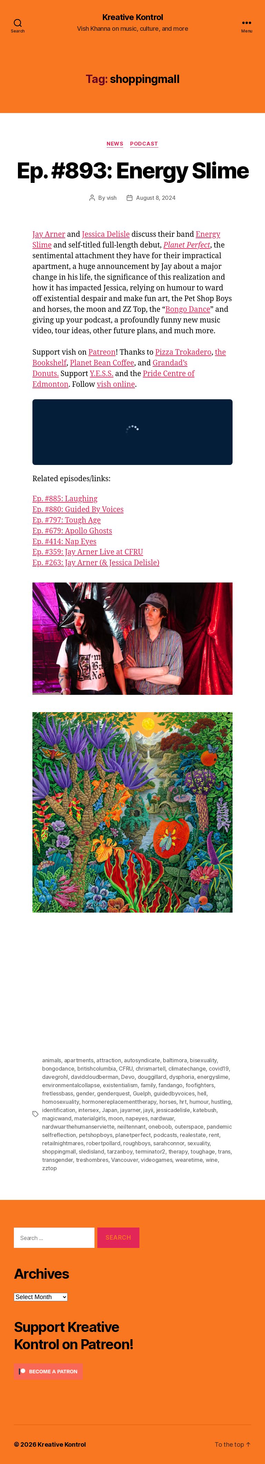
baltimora (175, 1060)
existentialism (120, 1085)
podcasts (165, 1134)
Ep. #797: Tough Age (66, 520)
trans (224, 1151)
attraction (108, 1060)
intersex (88, 1110)
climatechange (187, 1068)
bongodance (58, 1068)
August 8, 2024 (155, 197)
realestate (193, 1134)
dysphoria (181, 1076)
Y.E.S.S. (101, 374)
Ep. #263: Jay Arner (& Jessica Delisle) (95, 563)
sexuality (198, 1143)
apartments (79, 1060)
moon (115, 1118)
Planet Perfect (187, 245)
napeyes (136, 1118)
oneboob (159, 1126)
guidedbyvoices (174, 1093)
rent (214, 1134)
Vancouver (124, 1159)
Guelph (142, 1093)
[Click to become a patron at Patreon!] (76, 1371)
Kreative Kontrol (132, 17)
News (115, 144)
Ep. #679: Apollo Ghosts (72, 531)
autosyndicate (142, 1060)
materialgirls (90, 1118)
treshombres (92, 1159)
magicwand (56, 1118)
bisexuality (203, 1060)
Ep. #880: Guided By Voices (78, 509)
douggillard (152, 1076)
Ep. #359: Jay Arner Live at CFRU (87, 552)
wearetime (189, 1159)
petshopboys (95, 1134)
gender (85, 1093)
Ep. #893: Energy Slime (132, 170)
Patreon (102, 352)
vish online (116, 384)
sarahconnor (168, 1143)
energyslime (212, 1076)
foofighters (200, 1085)
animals (51, 1060)
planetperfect (133, 1134)
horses (167, 1101)
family (148, 1085)
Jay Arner (48, 234)
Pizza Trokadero (183, 352)
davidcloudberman (94, 1076)
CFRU (125, 1068)
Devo (128, 1076)
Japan (109, 1110)
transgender (57, 1159)
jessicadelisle (173, 1110)
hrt (183, 1101)
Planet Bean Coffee (102, 363)
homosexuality (60, 1101)
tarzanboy (119, 1151)
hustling (221, 1101)
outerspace (189, 1126)
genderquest (113, 1093)
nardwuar (162, 1118)
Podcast (144, 144)
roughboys (136, 1143)
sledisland (91, 1151)
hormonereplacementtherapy (119, 1101)
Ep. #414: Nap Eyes (64, 542)
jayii (148, 1110)
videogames (156, 1159)
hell (201, 1093)
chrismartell (151, 1068)
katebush (204, 1110)
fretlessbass (57, 1093)
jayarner (130, 1110)
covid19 (219, 1068)
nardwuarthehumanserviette (78, 1126)
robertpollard (103, 1143)
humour (198, 1101)
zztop (49, 1168)
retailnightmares (63, 1143)
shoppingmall (59, 1151)
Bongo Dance (187, 309)
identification (58, 1110)
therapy (178, 1151)
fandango (170, 1085)
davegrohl (55, 1076)
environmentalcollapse (71, 1085)
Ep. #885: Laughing (65, 499)
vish (112, 197)
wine (212, 1159)
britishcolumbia (96, 1068)
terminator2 (150, 1151)
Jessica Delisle (106, 234)
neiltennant (131, 1126)
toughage (202, 1151)
